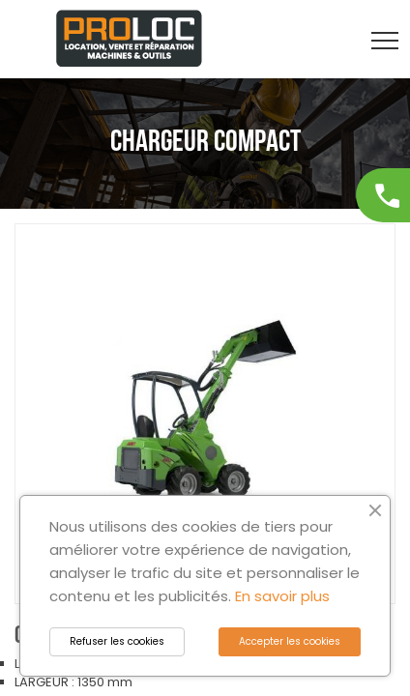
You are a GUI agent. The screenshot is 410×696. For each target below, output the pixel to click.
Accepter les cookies (289, 641)
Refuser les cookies (117, 641)
